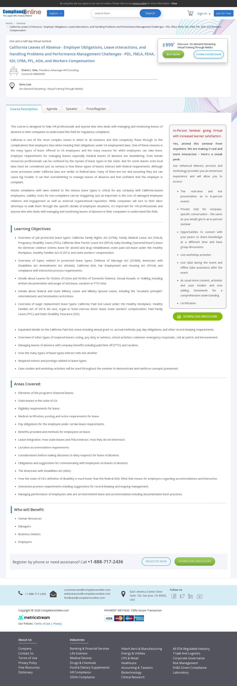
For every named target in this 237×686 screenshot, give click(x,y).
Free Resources (29, 667)
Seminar (21, 23)
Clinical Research (132, 677)
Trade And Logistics (186, 653)
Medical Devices (81, 658)
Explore (55, 13)
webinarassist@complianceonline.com (87, 593)
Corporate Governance (189, 658)
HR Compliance (80, 672)
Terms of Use (27, 658)
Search (150, 13)
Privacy (57, 623)
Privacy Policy (27, 663)
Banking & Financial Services (89, 648)
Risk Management (185, 663)
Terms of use (42, 623)
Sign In (203, 14)
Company (25, 648)
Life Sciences (79, 653)
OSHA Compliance (82, 677)
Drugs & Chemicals (83, 663)
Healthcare (128, 663)
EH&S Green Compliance (190, 668)
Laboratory (181, 672)
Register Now (156, 561)
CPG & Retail (129, 658)
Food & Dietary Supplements (90, 667)
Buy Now (173, 54)
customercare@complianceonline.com (87, 590)
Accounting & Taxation (137, 668)
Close (174, 3)
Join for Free (223, 13)
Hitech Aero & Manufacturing (141, 649)
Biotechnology (131, 672)
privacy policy (140, 3)
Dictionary (25, 672)
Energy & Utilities (133, 653)
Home (9, 23)
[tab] (24, 109)
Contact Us (26, 653)
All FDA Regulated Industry (191, 649)
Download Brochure (208, 54)
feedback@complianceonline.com (84, 598)
